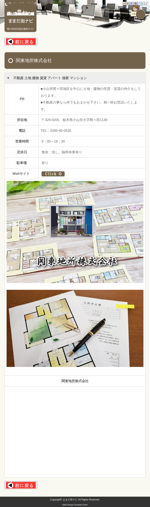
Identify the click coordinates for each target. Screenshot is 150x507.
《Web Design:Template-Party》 (75, 504)
